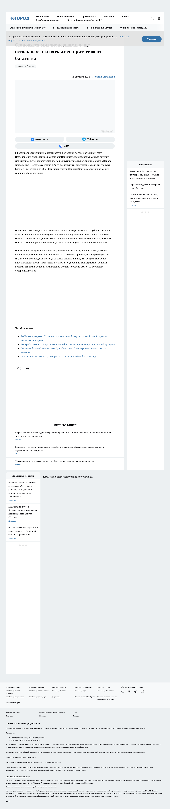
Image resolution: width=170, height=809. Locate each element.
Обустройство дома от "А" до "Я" (84, 20)
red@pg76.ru (35, 740)
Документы (56, 697)
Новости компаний (13, 713)
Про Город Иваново (59, 687)
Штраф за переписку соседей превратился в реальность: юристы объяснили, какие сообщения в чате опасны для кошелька (65, 436)
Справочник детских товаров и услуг (27, 28)
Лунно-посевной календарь (133, 28)
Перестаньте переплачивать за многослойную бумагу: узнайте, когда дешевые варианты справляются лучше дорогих (65, 451)
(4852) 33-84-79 (24, 740)
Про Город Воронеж (13, 687)
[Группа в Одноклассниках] (129, 691)
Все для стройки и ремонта (66, 28)
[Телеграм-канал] (90, 139)
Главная (76, 716)
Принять (151, 39)
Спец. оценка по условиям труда (18, 777)
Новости (42, 716)
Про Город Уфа (80, 691)
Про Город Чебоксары (105, 691)
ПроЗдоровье (89, 16)
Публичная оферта (13, 703)
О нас (75, 713)
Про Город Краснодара (37, 697)
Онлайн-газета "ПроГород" (85, 697)
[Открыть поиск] (152, 18)
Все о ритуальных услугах (99, 28)
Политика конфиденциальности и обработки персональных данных (31, 787)
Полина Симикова (104, 76)
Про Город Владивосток (15, 697)
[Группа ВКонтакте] (39, 139)
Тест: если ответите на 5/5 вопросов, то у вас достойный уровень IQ (58, 356)
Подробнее (88, 783)
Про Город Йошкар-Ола (83, 687)
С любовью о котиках (47, 20)
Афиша (125, 16)
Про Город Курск (103, 687)
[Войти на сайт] (159, 18)
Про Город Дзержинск (37, 687)
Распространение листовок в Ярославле (21, 757)
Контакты (9, 716)
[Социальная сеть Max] (65, 146)
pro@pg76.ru (40, 738)
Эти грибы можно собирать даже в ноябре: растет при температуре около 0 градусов (67, 344)
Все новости (42, 16)
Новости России (65, 16)
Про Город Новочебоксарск (39, 691)
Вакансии (108, 16)
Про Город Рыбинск (59, 691)
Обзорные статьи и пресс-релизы (52, 713)
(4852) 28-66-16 (29, 738)
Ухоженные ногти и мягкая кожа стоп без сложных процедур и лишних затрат (65, 463)
